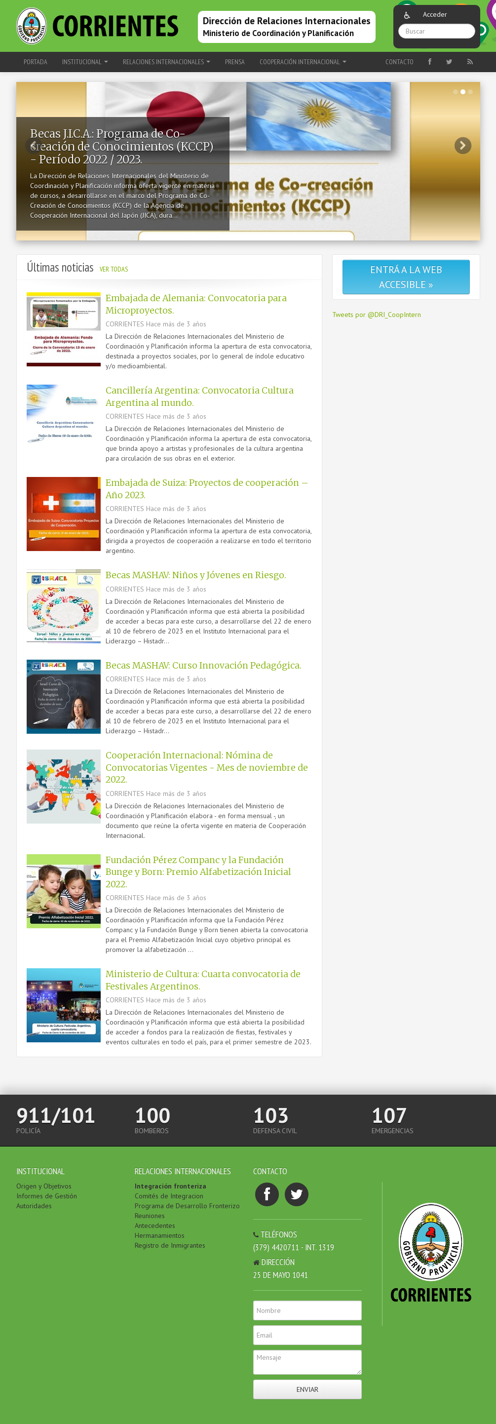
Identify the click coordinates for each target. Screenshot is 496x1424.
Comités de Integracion (169, 1195)
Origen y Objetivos (44, 1186)
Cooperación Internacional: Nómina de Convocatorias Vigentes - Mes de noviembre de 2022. (207, 767)
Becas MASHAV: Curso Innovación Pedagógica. (204, 665)
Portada (35, 61)
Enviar (307, 1389)
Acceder (435, 14)
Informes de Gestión (46, 1195)
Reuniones (150, 1215)
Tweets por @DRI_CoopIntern (376, 314)
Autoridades (34, 1205)
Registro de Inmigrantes (170, 1245)
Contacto (399, 61)
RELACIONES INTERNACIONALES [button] (166, 61)
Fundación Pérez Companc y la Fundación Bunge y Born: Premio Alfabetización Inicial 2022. (198, 872)
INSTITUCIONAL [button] (85, 61)
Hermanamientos (160, 1235)
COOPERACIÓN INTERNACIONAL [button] (303, 61)
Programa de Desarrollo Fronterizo (187, 1205)
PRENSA (235, 61)
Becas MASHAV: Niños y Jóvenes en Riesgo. (196, 575)
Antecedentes (155, 1225)
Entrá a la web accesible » (406, 277)
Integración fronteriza (170, 1186)
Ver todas (114, 269)
